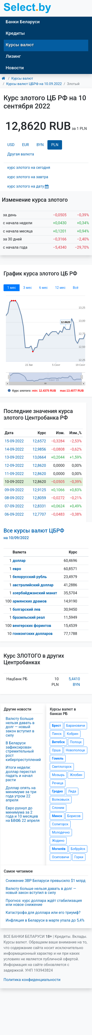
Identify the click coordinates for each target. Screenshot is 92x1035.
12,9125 (39, 490)
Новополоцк (75, 750)
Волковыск (60, 799)
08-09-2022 (14, 498)
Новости (15, 67)
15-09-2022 (14, 441)
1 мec (11, 288)
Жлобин (76, 775)
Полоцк (76, 742)
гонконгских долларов (32, 633)
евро (17, 569)
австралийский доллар (33, 585)
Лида (72, 791)
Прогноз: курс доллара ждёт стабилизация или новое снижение (44, 902)
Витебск (58, 742)
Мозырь (58, 775)
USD (10, 145)
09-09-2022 (14, 490)
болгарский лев (26, 609)
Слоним (58, 808)
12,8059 (39, 498)
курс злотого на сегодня (28, 167)
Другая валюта (20, 154)
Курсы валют (20, 44)
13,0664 (39, 457)
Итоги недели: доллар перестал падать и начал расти (21, 773)
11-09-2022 (14, 473)
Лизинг (13, 56)
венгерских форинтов (32, 625)
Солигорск (60, 824)
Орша (56, 750)
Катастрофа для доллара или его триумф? (43, 912)
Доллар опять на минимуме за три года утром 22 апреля (21, 794)
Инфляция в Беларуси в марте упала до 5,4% (45, 920)
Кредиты (15, 33)
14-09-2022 (14, 449)
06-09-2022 (14, 514)
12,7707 (39, 514)
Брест (56, 725)
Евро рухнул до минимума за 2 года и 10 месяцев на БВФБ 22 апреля (23, 814)
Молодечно (61, 832)
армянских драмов (29, 601)
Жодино (58, 840)
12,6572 (39, 441)
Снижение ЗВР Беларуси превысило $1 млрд (45, 880)
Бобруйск (78, 849)
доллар (19, 560)
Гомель (57, 758)
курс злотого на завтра (27, 177)
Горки (78, 857)
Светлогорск (61, 767)
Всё (75, 288)
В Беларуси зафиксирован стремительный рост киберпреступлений (23, 751)
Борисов (74, 816)
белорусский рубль (30, 577)
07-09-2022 (14, 506)
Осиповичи (60, 857)
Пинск (57, 734)
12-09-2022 (14, 465)
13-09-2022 (14, 457)
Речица (57, 783)
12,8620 (39, 465)
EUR (25, 145)
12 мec (60, 288)
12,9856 (39, 449)
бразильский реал (29, 617)
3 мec (27, 288)
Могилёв (58, 849)
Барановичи (75, 725)
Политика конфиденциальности (32, 979)
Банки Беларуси (23, 21)
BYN (40, 145)
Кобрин (72, 734)
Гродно (57, 791)
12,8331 (39, 506)
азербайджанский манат (35, 593)
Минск (57, 816)
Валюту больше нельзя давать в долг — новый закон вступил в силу (20, 726)
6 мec (43, 288)
